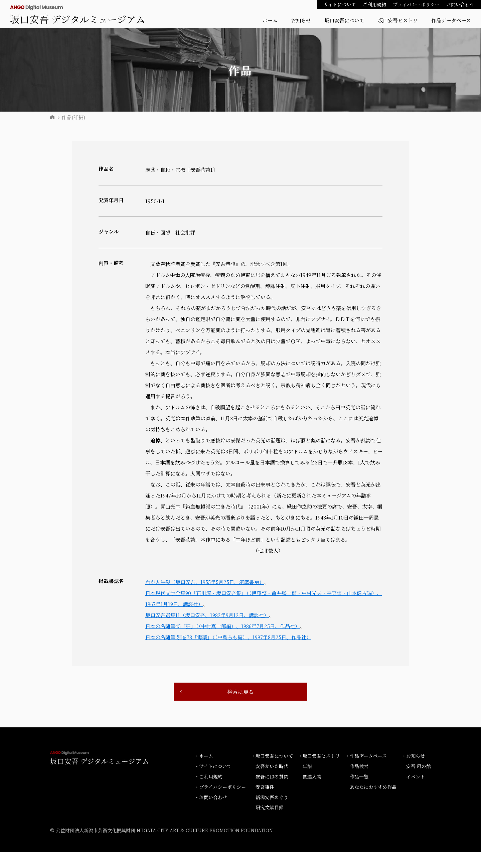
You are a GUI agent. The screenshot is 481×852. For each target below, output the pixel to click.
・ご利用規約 (208, 776)
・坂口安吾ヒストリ (319, 756)
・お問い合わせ (210, 797)
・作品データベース (366, 756)
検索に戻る (240, 692)
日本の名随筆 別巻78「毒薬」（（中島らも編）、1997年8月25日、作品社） (228, 637)
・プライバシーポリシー (220, 787)
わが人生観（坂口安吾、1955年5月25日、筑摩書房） (205, 581)
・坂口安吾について (272, 756)
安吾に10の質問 (272, 776)
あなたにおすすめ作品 (373, 787)
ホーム (270, 20)
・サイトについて (212, 766)
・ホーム (203, 756)
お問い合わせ (460, 4)
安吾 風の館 (418, 766)
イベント (415, 776)
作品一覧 (359, 776)
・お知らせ (413, 756)
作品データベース (451, 20)
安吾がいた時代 (272, 766)
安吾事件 (265, 787)
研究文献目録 (270, 807)
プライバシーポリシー (416, 4)
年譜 (307, 766)
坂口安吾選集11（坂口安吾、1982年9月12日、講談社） (207, 614)
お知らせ (301, 20)
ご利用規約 (374, 4)
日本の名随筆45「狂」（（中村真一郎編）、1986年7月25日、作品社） (223, 625)
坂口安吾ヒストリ (398, 20)
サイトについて (340, 4)
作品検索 (359, 766)
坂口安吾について (344, 20)
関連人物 (312, 776)
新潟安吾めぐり (272, 797)
